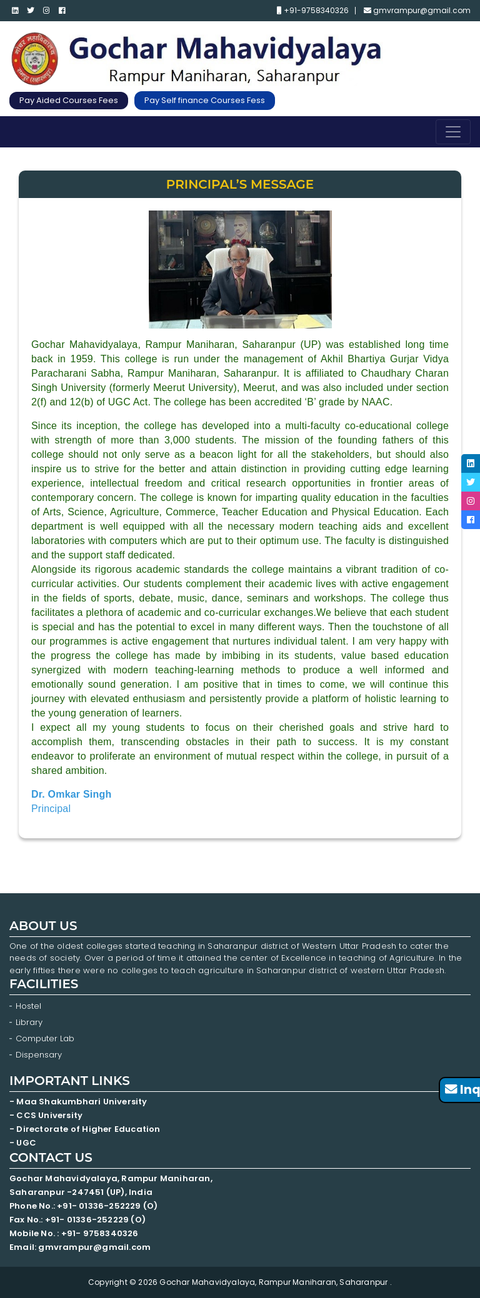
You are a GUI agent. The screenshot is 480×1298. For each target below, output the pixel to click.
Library (29, 1022)
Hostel (28, 1006)
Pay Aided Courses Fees (68, 100)
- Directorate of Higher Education (85, 1129)
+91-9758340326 (313, 10)
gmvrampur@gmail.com (417, 10)
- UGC (22, 1143)
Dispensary (39, 1055)
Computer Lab (46, 1038)
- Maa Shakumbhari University (79, 1101)
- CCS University (45, 1115)
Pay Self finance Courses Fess (204, 100)
